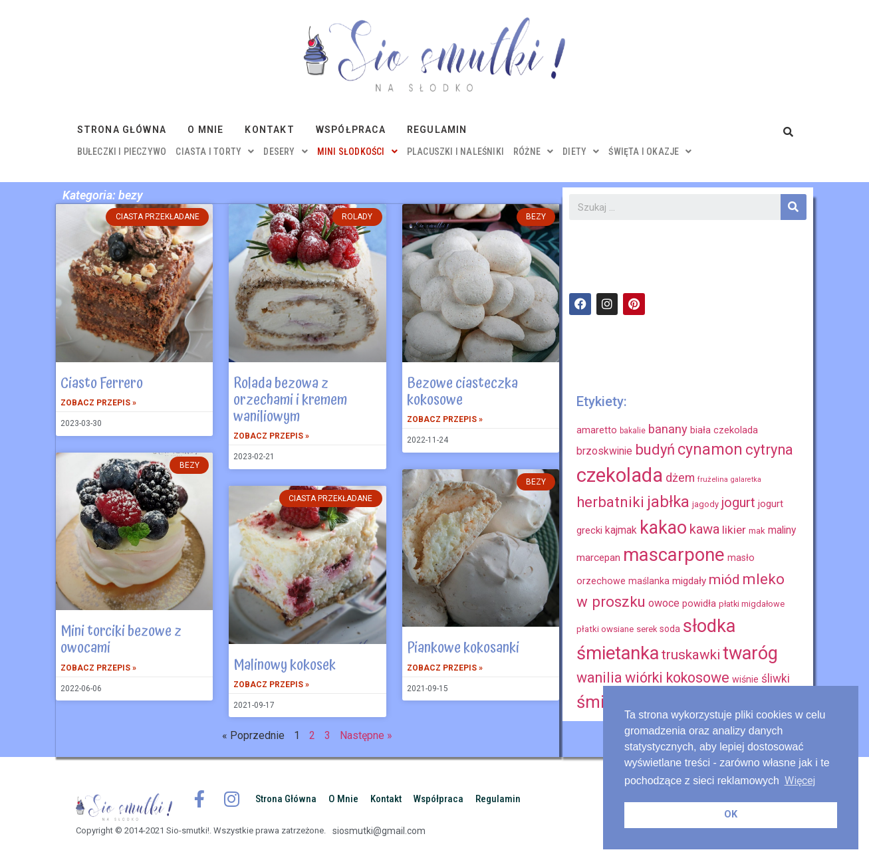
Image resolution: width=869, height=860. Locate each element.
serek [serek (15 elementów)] (646, 629)
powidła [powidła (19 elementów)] (699, 603)
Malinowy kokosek (284, 665)
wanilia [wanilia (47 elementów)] (599, 677)
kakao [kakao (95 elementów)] (663, 527)
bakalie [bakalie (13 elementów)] (633, 430)
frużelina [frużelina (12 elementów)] (712, 479)
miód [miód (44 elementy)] (724, 580)
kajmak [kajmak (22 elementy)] (621, 530)
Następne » (366, 735)
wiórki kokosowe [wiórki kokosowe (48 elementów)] (677, 677)
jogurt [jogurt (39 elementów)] (738, 502)
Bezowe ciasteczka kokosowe (462, 391)
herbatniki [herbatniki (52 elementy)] (610, 501)
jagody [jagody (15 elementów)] (705, 504)
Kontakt (269, 129)
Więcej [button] (800, 780)
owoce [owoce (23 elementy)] (664, 603)
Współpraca (351, 129)
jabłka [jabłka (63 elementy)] (668, 501)
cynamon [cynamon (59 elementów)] (710, 449)
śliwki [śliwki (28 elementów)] (775, 678)
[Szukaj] (794, 207)
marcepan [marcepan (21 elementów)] (598, 558)
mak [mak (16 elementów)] (757, 531)
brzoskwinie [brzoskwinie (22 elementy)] (604, 451)
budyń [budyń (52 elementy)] (655, 449)
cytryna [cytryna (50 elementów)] (769, 449)
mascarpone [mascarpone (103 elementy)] (674, 555)
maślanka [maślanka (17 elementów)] (649, 581)
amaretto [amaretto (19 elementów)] (596, 430)
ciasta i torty (215, 151)
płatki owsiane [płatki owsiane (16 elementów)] (605, 629)
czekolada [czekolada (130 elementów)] (619, 475)
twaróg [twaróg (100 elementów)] (750, 653)
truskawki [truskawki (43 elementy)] (691, 655)
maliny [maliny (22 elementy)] (782, 530)
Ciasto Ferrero (102, 383)
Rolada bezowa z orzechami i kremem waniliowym (290, 400)
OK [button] (730, 814)
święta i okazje (649, 151)
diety (580, 151)
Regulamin (437, 129)
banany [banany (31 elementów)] (667, 429)
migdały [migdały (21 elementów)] (689, 581)
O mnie (205, 129)
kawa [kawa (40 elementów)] (704, 529)
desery (285, 151)
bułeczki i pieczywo (122, 151)
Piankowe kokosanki (463, 648)
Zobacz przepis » (98, 402)
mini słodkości (357, 151)
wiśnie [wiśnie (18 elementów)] (745, 679)
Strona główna (122, 129)
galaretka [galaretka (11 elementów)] (746, 479)
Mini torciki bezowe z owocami (121, 639)
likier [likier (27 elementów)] (734, 529)
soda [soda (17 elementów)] (670, 628)
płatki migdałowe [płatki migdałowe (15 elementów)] (752, 604)
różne (533, 151)
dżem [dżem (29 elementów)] (680, 477)
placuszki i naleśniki (455, 151)
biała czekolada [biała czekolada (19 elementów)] (724, 430)
